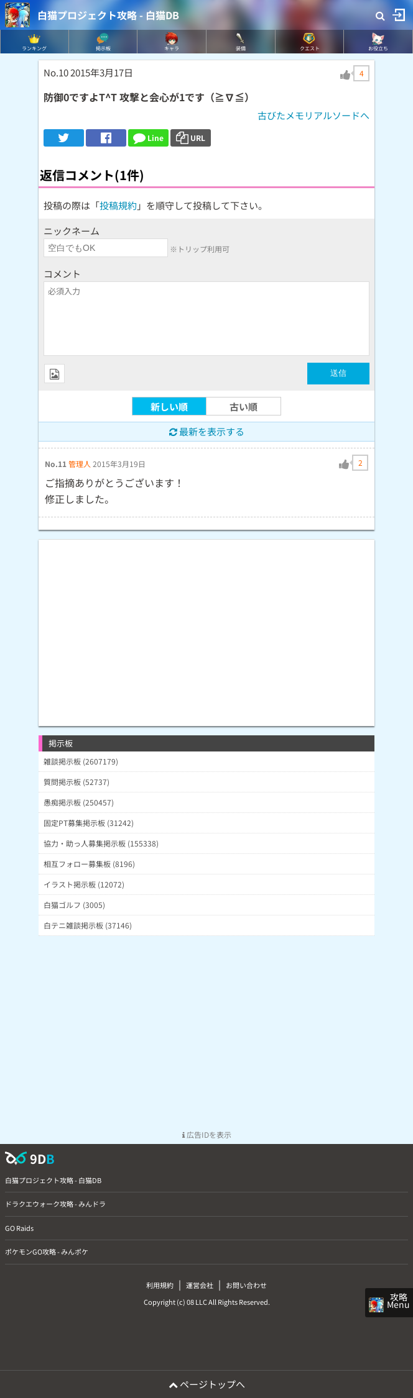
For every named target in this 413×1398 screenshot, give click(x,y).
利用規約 (160, 1285)
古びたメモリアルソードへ (313, 115)
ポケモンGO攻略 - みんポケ (46, 1251)
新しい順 (169, 406)
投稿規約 (118, 205)
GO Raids (19, 1228)
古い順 (244, 406)
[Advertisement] (206, 627)
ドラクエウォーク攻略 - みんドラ (55, 1204)
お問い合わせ (246, 1285)
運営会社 (199, 1285)
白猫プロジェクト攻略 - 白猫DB (108, 14)
